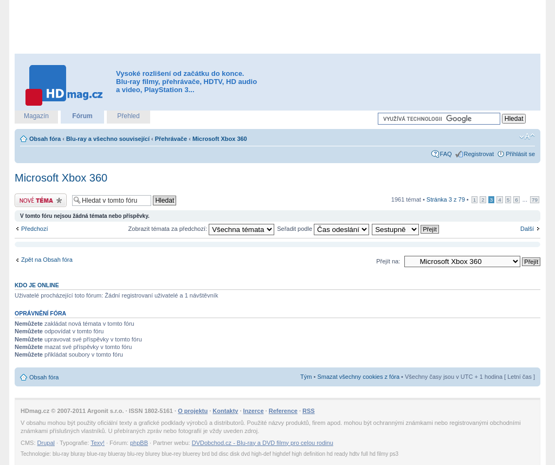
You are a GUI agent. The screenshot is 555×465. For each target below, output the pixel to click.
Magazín (36, 116)
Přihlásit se (520, 154)
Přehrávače (171, 138)
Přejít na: (388, 261)
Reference (283, 411)
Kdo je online (37, 285)
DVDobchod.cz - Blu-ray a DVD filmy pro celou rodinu (262, 443)
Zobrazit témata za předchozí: (201, 228)
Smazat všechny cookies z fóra (358, 376)
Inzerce (253, 411)
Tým (306, 376)
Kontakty (225, 411)
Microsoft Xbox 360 (219, 138)
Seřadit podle (323, 228)
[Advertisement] (277, 27)
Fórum (82, 116)
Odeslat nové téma (41, 200)
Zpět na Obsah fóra (47, 259)
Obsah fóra (45, 138)
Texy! (98, 443)
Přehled (128, 116)
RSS (308, 411)
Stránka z (446, 199)
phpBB (139, 443)
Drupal (46, 443)
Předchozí (34, 228)
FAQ (446, 154)
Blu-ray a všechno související (108, 138)
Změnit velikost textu (527, 136)
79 (535, 200)
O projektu (193, 411)
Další (527, 228)
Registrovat (479, 154)
